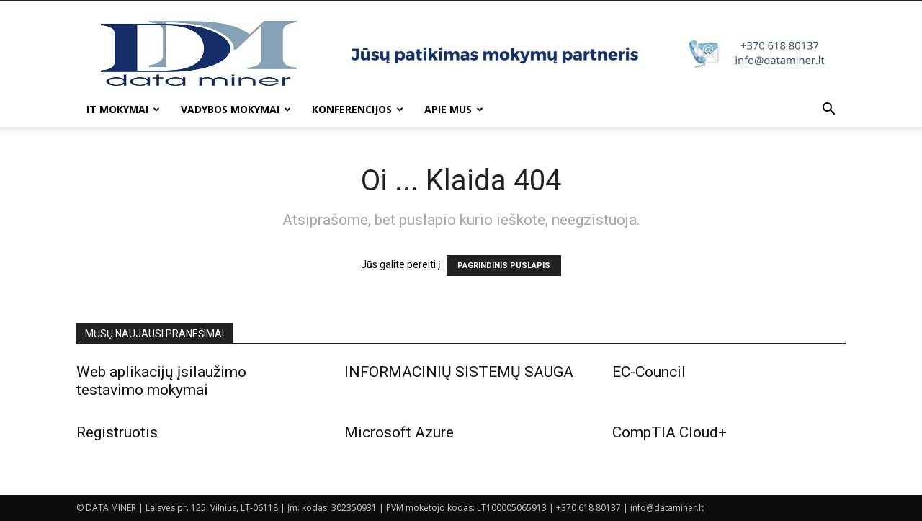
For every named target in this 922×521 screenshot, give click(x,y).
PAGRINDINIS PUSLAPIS (503, 265)
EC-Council (649, 371)
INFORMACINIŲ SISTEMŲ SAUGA (458, 371)
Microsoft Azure (399, 432)
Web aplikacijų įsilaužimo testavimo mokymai (161, 380)
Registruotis (117, 432)
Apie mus (453, 109)
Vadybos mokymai (236, 109)
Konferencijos (357, 109)
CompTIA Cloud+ (669, 432)
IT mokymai (123, 109)
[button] (828, 110)
